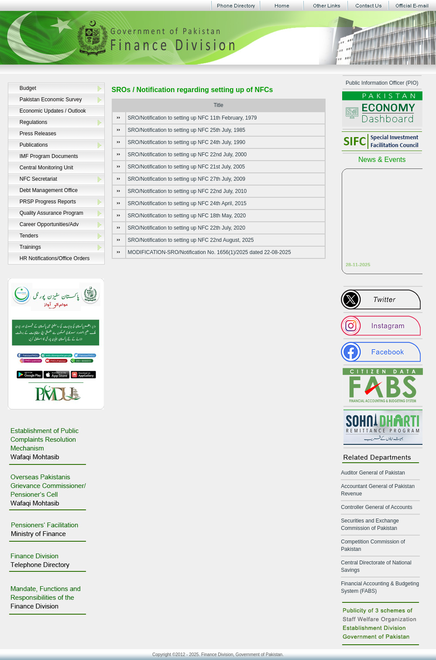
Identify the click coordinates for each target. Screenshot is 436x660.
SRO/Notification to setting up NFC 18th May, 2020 (187, 216)
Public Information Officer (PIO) (382, 83)
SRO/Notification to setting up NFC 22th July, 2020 (186, 228)
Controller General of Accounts (376, 507)
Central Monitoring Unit (46, 168)
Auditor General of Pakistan (373, 473)
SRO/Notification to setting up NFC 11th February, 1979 (192, 118)
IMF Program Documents (49, 156)
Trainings (30, 247)
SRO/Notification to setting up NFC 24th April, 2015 (187, 203)
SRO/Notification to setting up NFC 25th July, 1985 (186, 130)
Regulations (33, 122)
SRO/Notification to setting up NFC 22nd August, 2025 (191, 240)
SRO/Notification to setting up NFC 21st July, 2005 (186, 167)
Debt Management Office (49, 190)
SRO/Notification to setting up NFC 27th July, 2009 (186, 179)
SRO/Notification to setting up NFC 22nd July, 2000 (187, 154)
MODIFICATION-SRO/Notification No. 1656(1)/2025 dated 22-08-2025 (209, 252)
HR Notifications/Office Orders (55, 258)
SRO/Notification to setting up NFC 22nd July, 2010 (187, 191)
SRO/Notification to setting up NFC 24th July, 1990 (186, 142)
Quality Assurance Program (51, 213)
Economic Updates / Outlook (53, 111)
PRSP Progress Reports (48, 202)
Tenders (29, 236)
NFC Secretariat (38, 179)
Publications (34, 145)
